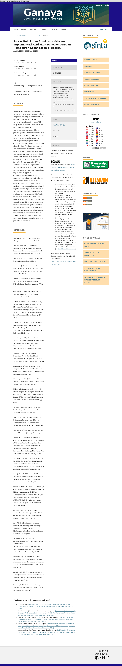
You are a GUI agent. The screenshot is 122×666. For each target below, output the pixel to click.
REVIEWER (88, 66)
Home (15, 29)
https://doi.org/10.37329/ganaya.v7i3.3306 (28, 86)
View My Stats (96, 122)
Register (32, 29)
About (63, 29)
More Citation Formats (62, 110)
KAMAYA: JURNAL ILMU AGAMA (95, 262)
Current (43, 29)
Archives (54, 29)
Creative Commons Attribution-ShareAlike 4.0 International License (63, 167)
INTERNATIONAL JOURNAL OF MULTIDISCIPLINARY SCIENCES (95, 280)
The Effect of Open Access (66, 249)
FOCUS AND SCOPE (91, 85)
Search (103, 29)
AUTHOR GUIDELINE (91, 79)
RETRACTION (89, 92)
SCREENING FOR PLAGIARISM (95, 98)
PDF (55, 60)
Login (23, 29)
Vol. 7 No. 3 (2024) (34, 35)
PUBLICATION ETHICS (92, 73)
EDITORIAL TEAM (90, 60)
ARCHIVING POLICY (91, 105)
